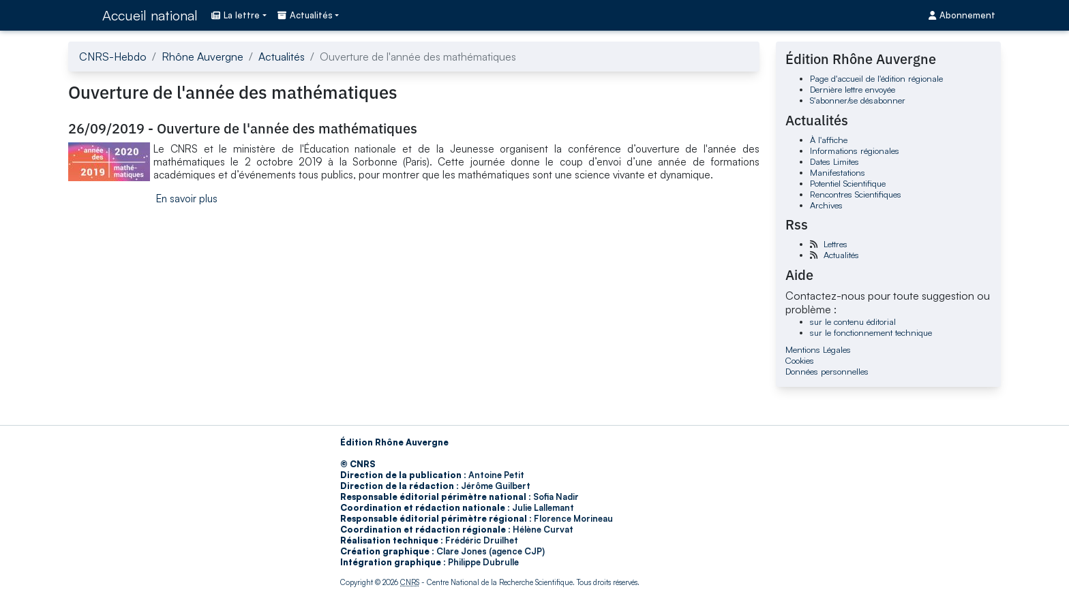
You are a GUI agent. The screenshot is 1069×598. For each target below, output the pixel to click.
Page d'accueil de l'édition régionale (876, 78)
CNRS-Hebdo (113, 56)
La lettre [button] (235, 15)
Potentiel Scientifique (848, 183)
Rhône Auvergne (202, 56)
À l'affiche (828, 139)
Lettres (835, 243)
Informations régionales (854, 150)
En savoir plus (186, 198)
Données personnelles (827, 371)
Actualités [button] (305, 15)
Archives (826, 205)
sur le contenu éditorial (853, 321)
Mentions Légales (818, 349)
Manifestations (837, 172)
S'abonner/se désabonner (857, 100)
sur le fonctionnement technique (871, 332)
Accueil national (150, 15)
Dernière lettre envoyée (852, 89)
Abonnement (962, 15)
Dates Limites (834, 161)
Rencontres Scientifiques (855, 194)
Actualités (281, 56)
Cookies (799, 360)
